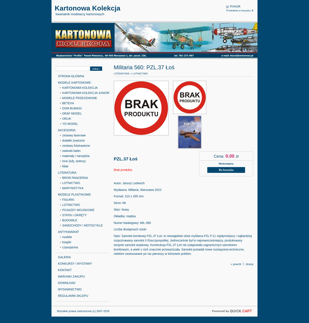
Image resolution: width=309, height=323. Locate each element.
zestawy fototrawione (76, 145)
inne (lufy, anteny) (74, 161)
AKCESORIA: (67, 130)
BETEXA (68, 103)
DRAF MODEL (72, 113)
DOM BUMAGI (72, 108)
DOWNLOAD (67, 283)
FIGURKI (68, 199)
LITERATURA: (67, 172)
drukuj (249, 264)
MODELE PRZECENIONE (79, 98)
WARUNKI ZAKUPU (71, 276)
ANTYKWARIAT (68, 232)
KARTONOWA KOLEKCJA (80, 87)
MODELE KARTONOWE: (75, 82)
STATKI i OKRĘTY (74, 215)
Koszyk (235, 6)
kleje (65, 166)
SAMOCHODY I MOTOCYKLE (82, 225)
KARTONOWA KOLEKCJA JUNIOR (85, 93)
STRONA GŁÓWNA (71, 76)
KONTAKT (65, 270)
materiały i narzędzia (75, 156)
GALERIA (64, 257)
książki (66, 242)
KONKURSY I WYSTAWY (75, 263)
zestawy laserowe (74, 135)
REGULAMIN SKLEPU (73, 295)
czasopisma (70, 247)
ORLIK (66, 118)
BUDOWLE (69, 220)
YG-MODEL (70, 123)
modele (67, 237)
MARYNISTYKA (72, 188)
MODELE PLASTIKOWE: (74, 194)
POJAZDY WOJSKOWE (78, 210)
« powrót (236, 264)
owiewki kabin (71, 150)
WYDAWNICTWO (70, 289)
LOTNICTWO (71, 183)
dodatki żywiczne (73, 140)
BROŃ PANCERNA (75, 178)
